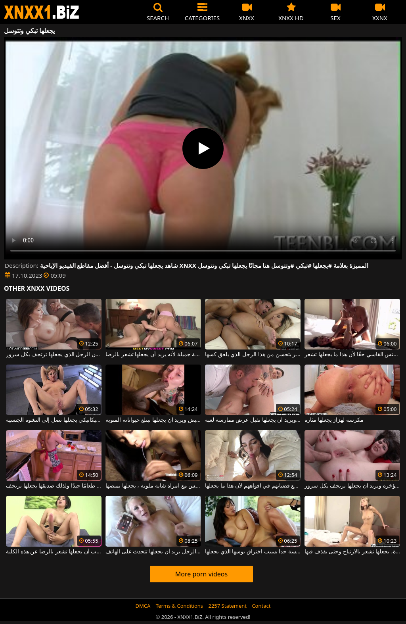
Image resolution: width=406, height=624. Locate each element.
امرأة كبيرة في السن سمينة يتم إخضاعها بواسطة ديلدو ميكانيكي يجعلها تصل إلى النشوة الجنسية (54, 420)
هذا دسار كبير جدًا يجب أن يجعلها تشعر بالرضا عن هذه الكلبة (54, 552)
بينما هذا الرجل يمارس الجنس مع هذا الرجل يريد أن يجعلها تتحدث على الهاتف (153, 552)
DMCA (143, 605)
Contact (261, 605)
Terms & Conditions (179, 605)
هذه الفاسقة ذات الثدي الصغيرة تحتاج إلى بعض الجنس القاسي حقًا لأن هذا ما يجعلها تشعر (352, 354)
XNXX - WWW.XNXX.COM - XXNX (41, 12)
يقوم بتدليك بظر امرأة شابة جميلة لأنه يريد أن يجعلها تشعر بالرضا (153, 354)
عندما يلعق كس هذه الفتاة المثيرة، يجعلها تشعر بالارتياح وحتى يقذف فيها (352, 552)
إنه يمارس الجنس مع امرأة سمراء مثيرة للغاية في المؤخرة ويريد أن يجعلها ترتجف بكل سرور (352, 486)
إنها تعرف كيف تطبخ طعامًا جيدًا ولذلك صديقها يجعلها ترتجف (54, 486)
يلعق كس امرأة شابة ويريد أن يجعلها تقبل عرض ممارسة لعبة (253, 420)
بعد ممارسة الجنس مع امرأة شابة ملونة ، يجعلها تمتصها (153, 486)
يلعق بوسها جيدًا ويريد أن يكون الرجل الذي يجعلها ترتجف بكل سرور (54, 354)
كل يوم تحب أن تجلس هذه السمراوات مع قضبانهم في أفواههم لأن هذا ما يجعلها (253, 486)
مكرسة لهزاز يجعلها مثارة (334, 420)
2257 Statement (227, 605)
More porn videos (201, 574)
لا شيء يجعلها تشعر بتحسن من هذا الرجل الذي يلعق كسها (253, 354)
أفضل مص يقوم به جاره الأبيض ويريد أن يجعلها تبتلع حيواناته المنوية (153, 420)
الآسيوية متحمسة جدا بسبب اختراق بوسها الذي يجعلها (253, 552)
